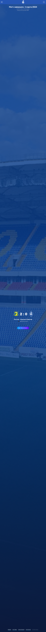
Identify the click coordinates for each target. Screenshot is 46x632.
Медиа (9, 629)
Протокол (28, 629)
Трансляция (23, 328)
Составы (14, 629)
